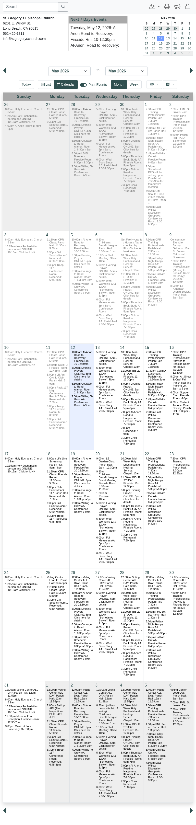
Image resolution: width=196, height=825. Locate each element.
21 (175, 43)
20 (168, 43)
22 (182, 43)
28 (160, 28)
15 (182, 38)
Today (26, 84)
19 (160, 43)
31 (146, 53)
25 (153, 48)
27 (153, 28)
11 (153, 38)
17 (146, 43)
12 (160, 38)
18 (153, 43)
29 (168, 28)
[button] (154, 7)
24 (146, 48)
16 (189, 38)
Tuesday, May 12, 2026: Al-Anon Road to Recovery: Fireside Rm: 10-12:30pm (94, 34)
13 (168, 38)
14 (175, 38)
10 (146, 38)
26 (146, 28)
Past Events (97, 85)
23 (189, 43)
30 (175, 28)
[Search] (30, 6)
